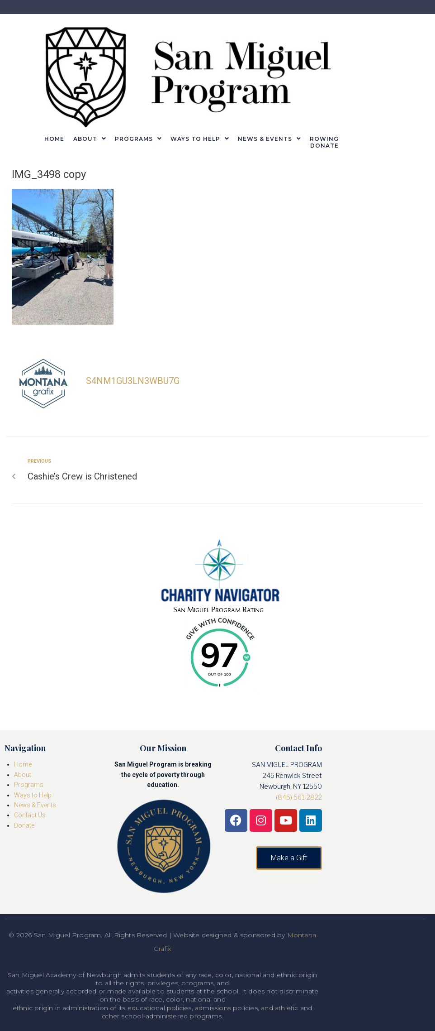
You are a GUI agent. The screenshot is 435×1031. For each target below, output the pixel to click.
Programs (28, 784)
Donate (24, 825)
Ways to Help (33, 795)
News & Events (35, 805)
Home (23, 764)
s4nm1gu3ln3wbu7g (133, 380)
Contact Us (30, 815)
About (22, 774)
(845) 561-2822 (299, 797)
